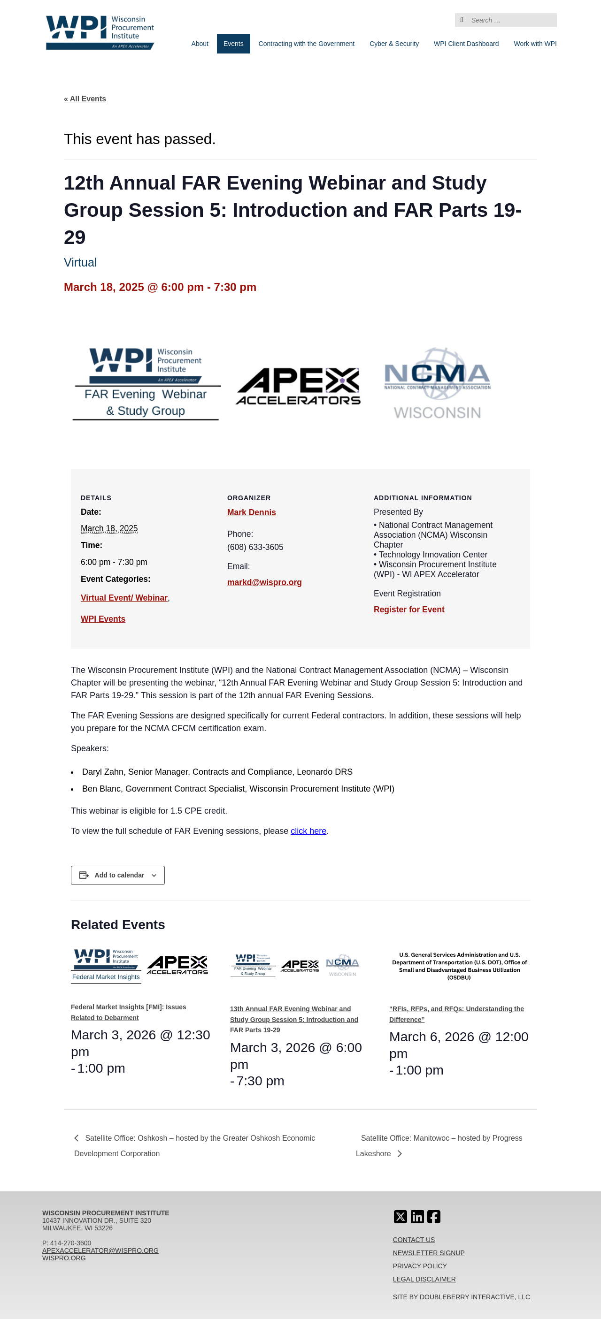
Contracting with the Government (307, 43)
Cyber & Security (394, 43)
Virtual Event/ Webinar (124, 597)
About (199, 43)
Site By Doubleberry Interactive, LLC (462, 1297)
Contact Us (414, 1239)
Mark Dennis (251, 512)
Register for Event (409, 609)
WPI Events (103, 619)
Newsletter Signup (429, 1253)
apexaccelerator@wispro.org (100, 1250)
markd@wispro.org (264, 582)
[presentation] (141, 969)
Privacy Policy (420, 1266)
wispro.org (64, 1258)
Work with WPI (535, 43)
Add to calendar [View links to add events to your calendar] (120, 875)
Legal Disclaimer (424, 1279)
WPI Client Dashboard (466, 43)
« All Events (85, 99)
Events (233, 43)
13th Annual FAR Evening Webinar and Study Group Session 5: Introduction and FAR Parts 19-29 (294, 1019)
